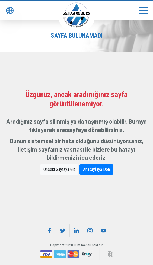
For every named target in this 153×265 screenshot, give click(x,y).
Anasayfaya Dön (96, 169)
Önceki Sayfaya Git (59, 169)
